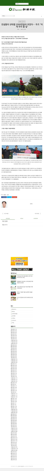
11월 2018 (13, 451)
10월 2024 (13, 346)
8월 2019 (13, 437)
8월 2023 (13, 368)
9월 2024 (13, 347)
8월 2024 (13, 349)
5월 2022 (13, 388)
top (24, 22)
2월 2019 (13, 446)
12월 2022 (13, 380)
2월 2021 (13, 409)
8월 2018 (13, 456)
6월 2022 (13, 387)
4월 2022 (13, 390)
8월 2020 (13, 418)
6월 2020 (13, 421)
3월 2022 (13, 391)
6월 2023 (13, 371)
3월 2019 (13, 445)
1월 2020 (13, 429)
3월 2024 (13, 357)
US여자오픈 (14, 316)
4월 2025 (13, 336)
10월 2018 (13, 453)
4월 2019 (13, 443)
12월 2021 (13, 396)
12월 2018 (13, 449)
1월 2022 (13, 394)
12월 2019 (13, 431)
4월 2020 (13, 424)
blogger (8, 221)
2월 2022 (13, 393)
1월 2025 (13, 341)
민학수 (18, 30)
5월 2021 (13, 405)
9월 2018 (13, 454)
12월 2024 (13, 343)
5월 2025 (13, 335)
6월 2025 (13, 333)
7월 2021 (13, 404)
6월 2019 (13, 440)
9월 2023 (13, 366)
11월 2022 (13, 382)
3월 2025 (13, 338)
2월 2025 (13, 339)
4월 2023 (13, 374)
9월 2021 (13, 401)
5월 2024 (13, 354)
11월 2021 (13, 398)
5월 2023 (13, 372)
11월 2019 (13, 432)
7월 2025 (13, 332)
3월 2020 (13, 426)
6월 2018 (13, 459)
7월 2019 (13, 438)
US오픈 (13, 318)
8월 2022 (13, 385)
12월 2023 (13, 361)
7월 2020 (13, 420)
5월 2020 (13, 423)
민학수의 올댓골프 (21, 469)
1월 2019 (13, 448)
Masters (14, 312)
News (20, 22)
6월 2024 (13, 352)
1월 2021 (13, 410)
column (14, 323)
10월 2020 (13, 415)
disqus (21, 221)
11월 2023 (13, 363)
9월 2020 (13, 416)
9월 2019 (13, 435)
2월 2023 (13, 377)
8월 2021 (13, 402)
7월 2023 (13, 369)
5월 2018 (13, 460)
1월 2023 (13, 379)
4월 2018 (13, 462)
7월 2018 (13, 457)
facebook (36, 221)
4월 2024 (13, 355)
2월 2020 (13, 427)
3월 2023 (13, 376)
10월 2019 (13, 434)
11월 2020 (13, 413)
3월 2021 (13, 407)
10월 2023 (13, 365)
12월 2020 (13, 412)
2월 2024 (13, 358)
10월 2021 (13, 399)
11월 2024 (13, 344)
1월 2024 (13, 360)
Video (13, 320)
